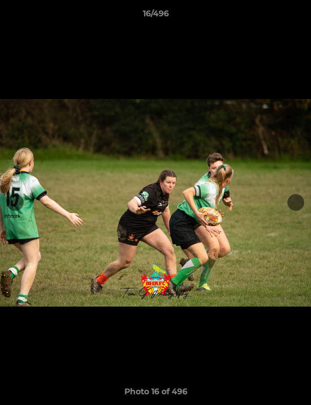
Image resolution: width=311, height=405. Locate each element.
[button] (297, 16)
